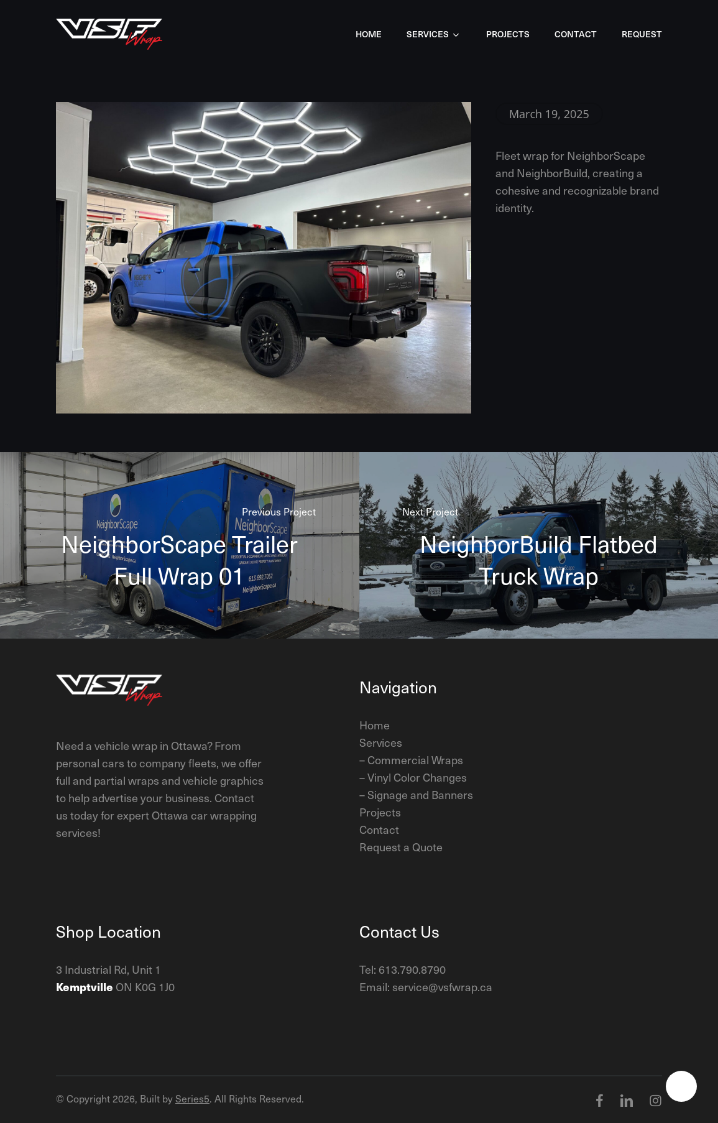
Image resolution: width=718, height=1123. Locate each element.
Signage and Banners (420, 794)
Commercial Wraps (415, 759)
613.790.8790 (412, 969)
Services (380, 742)
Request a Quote (401, 846)
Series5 (192, 1098)
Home (374, 724)
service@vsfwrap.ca (442, 986)
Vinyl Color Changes (417, 777)
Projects (380, 812)
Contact (379, 829)
